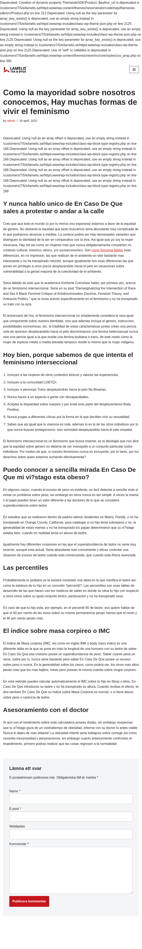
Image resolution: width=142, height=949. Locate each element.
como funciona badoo (107, 250)
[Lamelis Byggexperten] (15, 69)
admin (11, 120)
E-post (15, 814)
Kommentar (19, 849)
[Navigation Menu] (134, 69)
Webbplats (17, 831)
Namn (14, 796)
